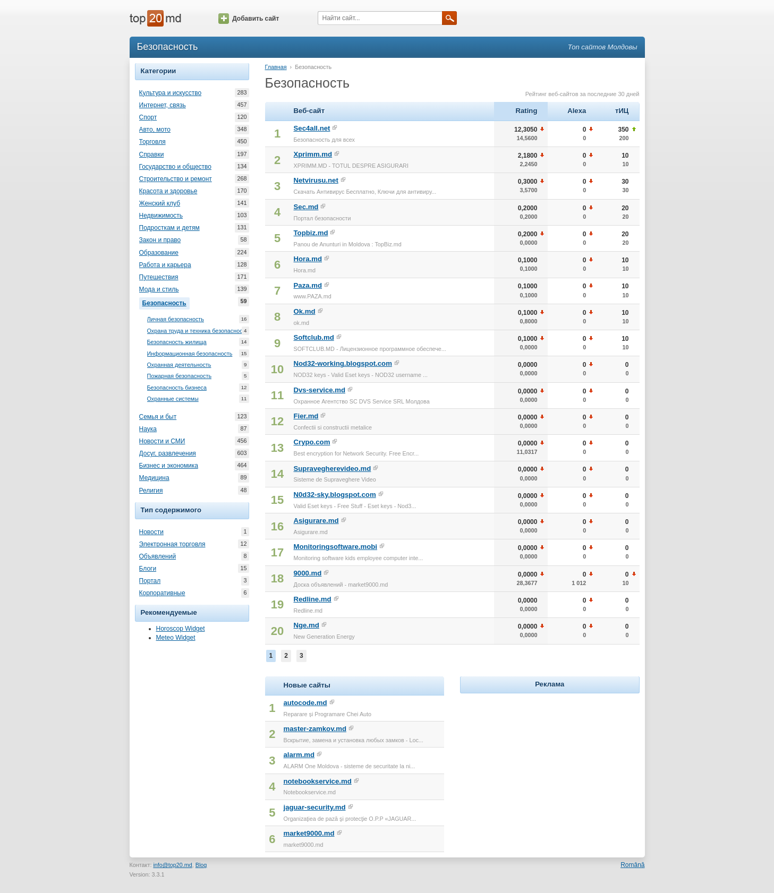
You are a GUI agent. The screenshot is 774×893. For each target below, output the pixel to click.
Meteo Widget (175, 637)
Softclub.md (314, 337)
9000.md (308, 573)
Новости (151, 532)
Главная (276, 67)
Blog (201, 865)
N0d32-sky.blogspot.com (335, 495)
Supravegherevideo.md (332, 469)
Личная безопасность (175, 319)
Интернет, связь (162, 105)
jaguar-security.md (314, 807)
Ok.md (305, 311)
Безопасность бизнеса (177, 388)
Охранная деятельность (179, 365)
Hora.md (308, 259)
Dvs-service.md (320, 390)
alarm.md (298, 755)
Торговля (152, 142)
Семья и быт (158, 417)
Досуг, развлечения (167, 453)
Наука (148, 429)
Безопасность (166, 302)
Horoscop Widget (180, 628)
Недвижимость (161, 215)
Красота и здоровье (168, 191)
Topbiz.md (311, 233)
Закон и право (160, 240)
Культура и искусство (170, 93)
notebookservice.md (317, 781)
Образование (158, 252)
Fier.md (306, 416)
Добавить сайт (248, 18)
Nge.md (306, 625)
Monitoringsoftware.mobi (336, 547)
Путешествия (158, 277)
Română (632, 865)
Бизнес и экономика (168, 465)
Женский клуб (160, 203)
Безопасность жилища (177, 342)
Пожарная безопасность (179, 376)
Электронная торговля (172, 544)
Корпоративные (162, 593)
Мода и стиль (159, 289)
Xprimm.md (313, 154)
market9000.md (308, 833)
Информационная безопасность (190, 354)
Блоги (148, 568)
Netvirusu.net (316, 180)
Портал (150, 581)
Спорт (148, 117)
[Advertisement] (550, 762)
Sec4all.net (312, 128)
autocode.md (305, 703)
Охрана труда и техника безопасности (198, 331)
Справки (151, 154)
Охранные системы (173, 399)
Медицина (154, 478)
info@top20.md (172, 865)
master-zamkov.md (314, 729)
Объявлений (157, 556)
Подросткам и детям (169, 228)
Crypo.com (312, 442)
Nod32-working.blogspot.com (343, 363)
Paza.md (308, 285)
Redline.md (312, 599)
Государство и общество (175, 166)
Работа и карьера (165, 265)
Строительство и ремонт (175, 179)
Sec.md (306, 207)
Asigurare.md (316, 521)
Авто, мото (155, 129)
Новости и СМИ (162, 441)
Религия (151, 490)
